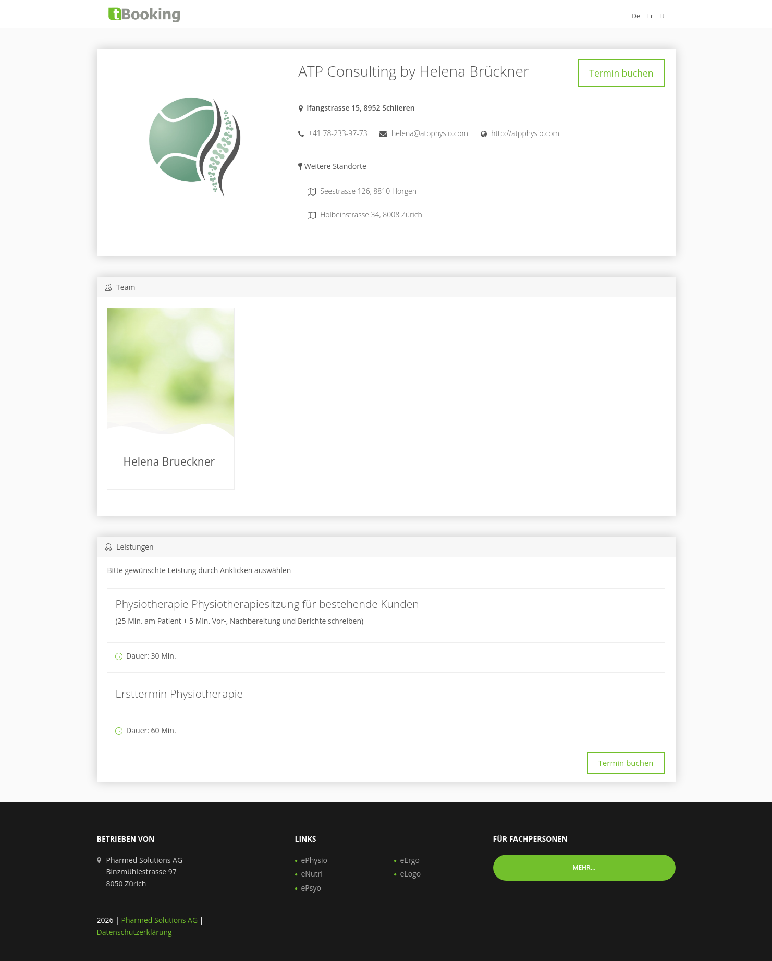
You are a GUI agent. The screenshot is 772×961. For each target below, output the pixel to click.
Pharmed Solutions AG (159, 920)
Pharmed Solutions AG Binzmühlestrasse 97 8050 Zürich (144, 872)
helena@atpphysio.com (429, 130)
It (662, 15)
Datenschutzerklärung (134, 932)
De (636, 15)
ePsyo (311, 888)
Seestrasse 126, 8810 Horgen (362, 188)
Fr (650, 15)
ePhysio (314, 860)
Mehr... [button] (583, 867)
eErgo (410, 860)
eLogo (410, 874)
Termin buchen (626, 71)
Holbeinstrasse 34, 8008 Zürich (365, 211)
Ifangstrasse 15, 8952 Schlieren (361, 105)
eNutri (312, 874)
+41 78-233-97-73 (338, 130)
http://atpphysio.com (525, 130)
